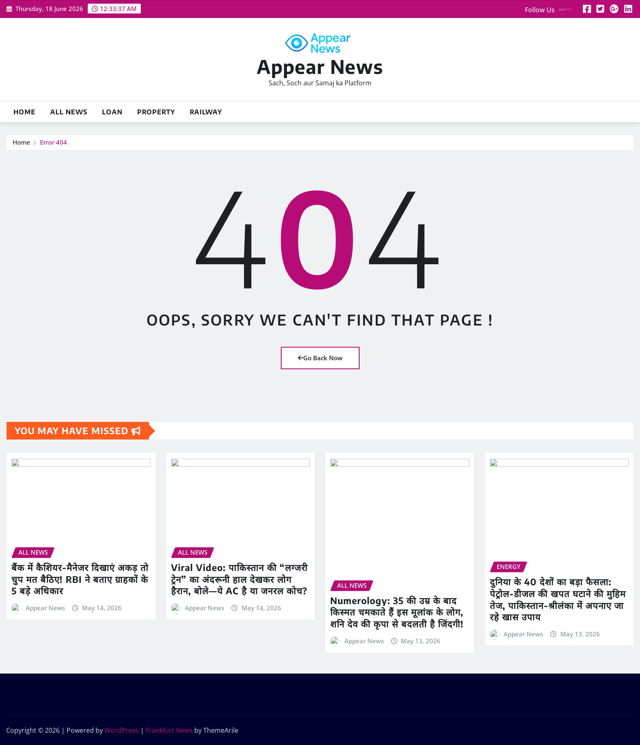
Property (156, 112)
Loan (112, 112)
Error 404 (53, 142)
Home (24, 112)
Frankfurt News (169, 730)
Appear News (320, 66)
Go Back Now (320, 358)
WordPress (121, 730)
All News (68, 112)
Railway (206, 112)
